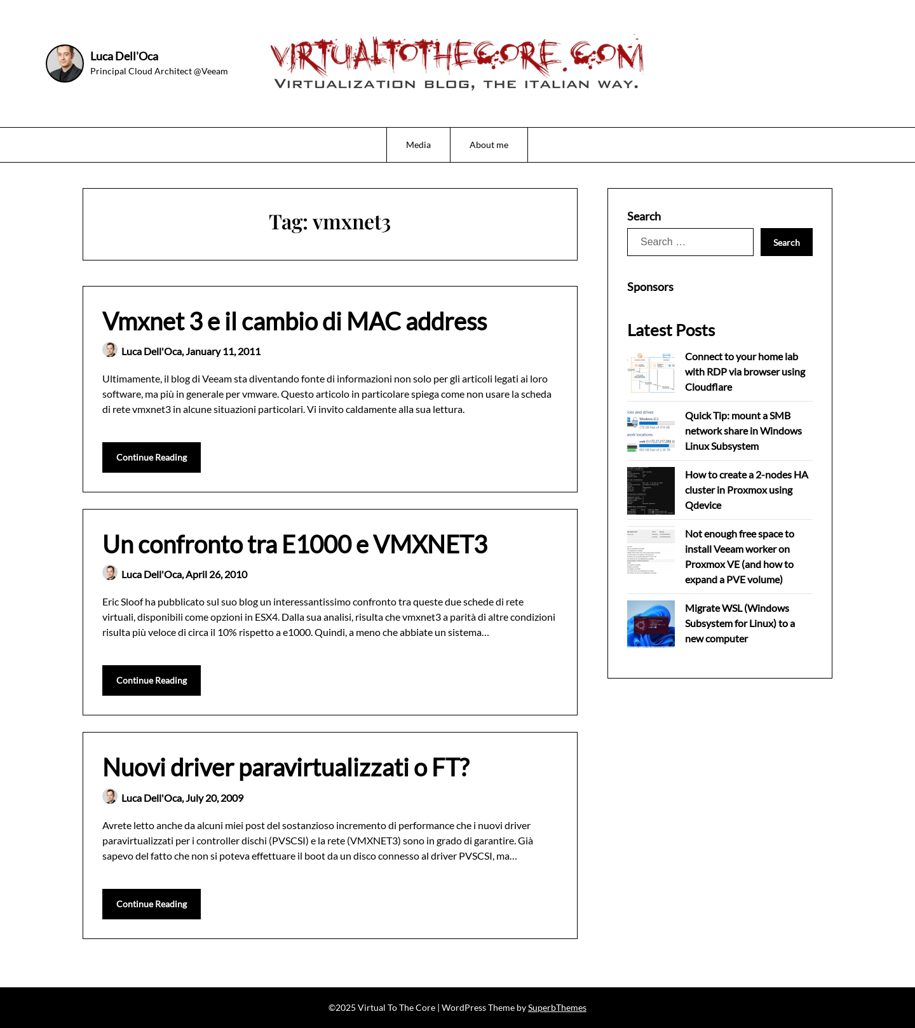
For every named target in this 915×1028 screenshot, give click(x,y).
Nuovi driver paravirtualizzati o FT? (285, 766)
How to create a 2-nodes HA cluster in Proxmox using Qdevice (746, 489)
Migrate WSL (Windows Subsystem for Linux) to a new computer (740, 623)
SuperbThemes (557, 1007)
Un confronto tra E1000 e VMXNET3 (294, 543)
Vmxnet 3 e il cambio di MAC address (294, 320)
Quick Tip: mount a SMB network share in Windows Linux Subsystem (743, 430)
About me (489, 144)
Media (418, 144)
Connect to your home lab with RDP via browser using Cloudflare (745, 371)
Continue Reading (151, 457)
